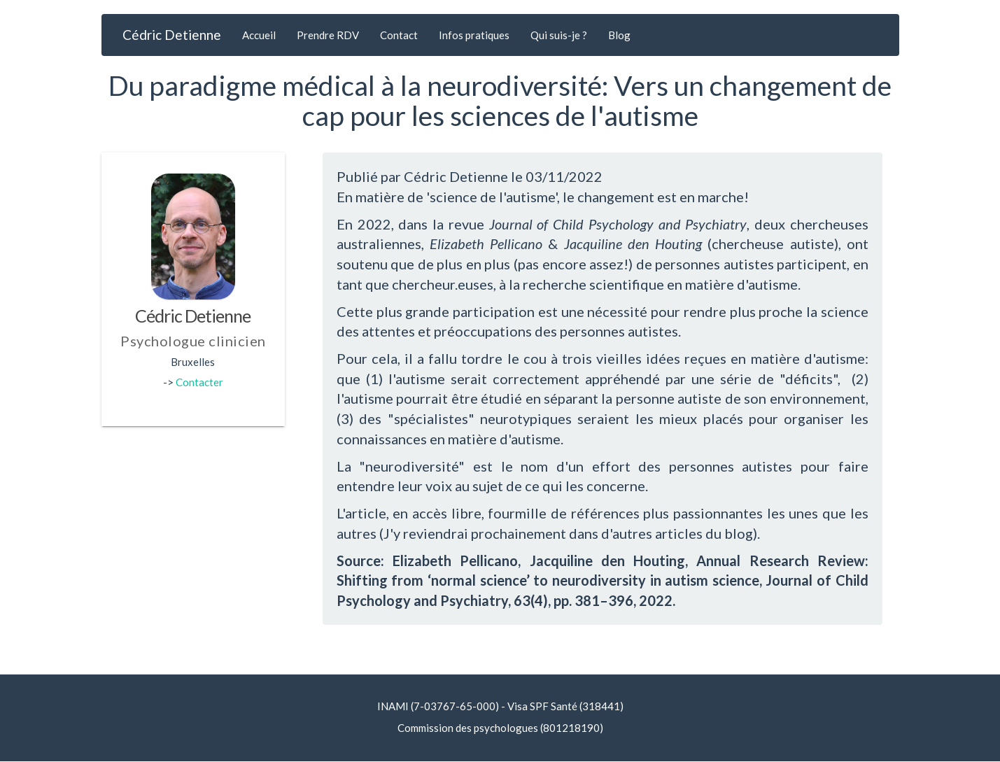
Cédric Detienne (171, 35)
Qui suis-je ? (558, 35)
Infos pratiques (474, 35)
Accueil (259, 35)
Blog (619, 35)
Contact (399, 35)
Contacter (199, 382)
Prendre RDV (328, 35)
